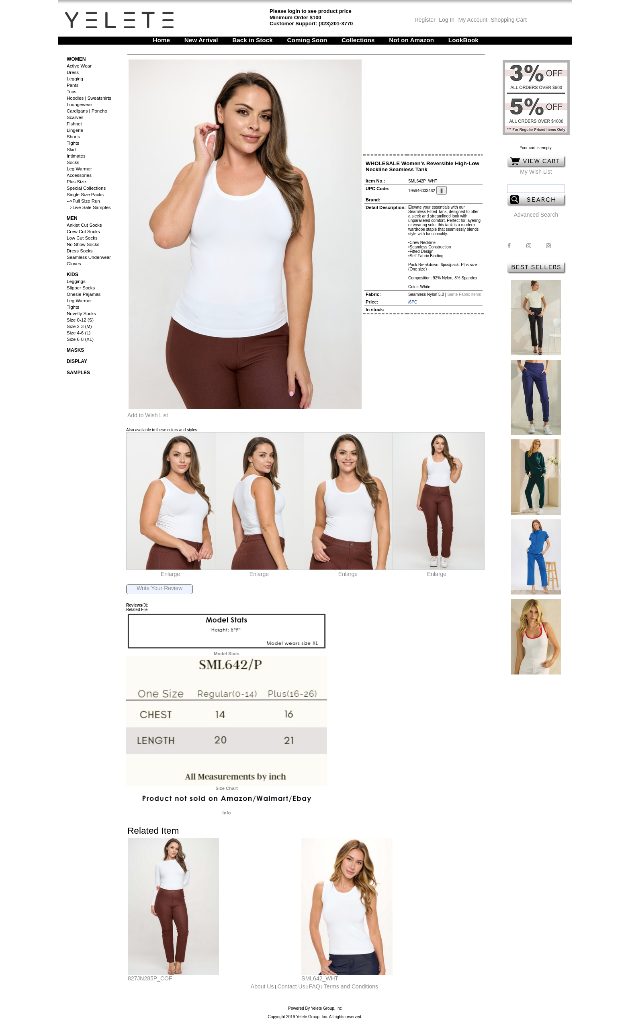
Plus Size (76, 181)
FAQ (314, 986)
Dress (73, 72)
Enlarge (170, 574)
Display (77, 361)
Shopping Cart (509, 19)
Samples (78, 372)
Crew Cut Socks (83, 231)
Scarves (75, 117)
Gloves (74, 263)
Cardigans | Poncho (87, 111)
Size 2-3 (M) (79, 326)
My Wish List (536, 171)
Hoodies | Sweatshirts (89, 98)
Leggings (76, 281)
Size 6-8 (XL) (80, 339)
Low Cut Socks (82, 238)
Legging (75, 78)
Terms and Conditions (351, 986)
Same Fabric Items (464, 294)
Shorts (73, 136)
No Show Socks (83, 244)
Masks (75, 350)
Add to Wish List (147, 415)
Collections (358, 40)
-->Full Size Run (83, 201)
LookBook (463, 40)
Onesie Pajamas (83, 294)
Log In (446, 19)
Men (72, 218)
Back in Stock (252, 40)
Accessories (79, 175)
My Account (472, 19)
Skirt (71, 149)
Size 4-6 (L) (78, 332)
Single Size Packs (85, 194)
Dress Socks (80, 250)
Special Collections (86, 188)
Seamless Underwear (89, 257)
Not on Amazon (411, 40)
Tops (71, 91)
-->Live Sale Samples (89, 207)
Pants (72, 85)
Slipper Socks (81, 287)
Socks (73, 162)
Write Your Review (159, 588)
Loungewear (79, 104)
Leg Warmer (79, 168)
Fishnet (74, 123)
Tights (73, 143)
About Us (262, 986)
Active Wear (79, 66)
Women (76, 59)
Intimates (76, 156)
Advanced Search (536, 214)
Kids (72, 274)
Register (425, 19)
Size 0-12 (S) (80, 320)
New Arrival (201, 40)
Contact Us (291, 986)
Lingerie (75, 130)
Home (161, 40)
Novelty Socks (81, 313)
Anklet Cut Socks (84, 225)
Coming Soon (307, 40)
